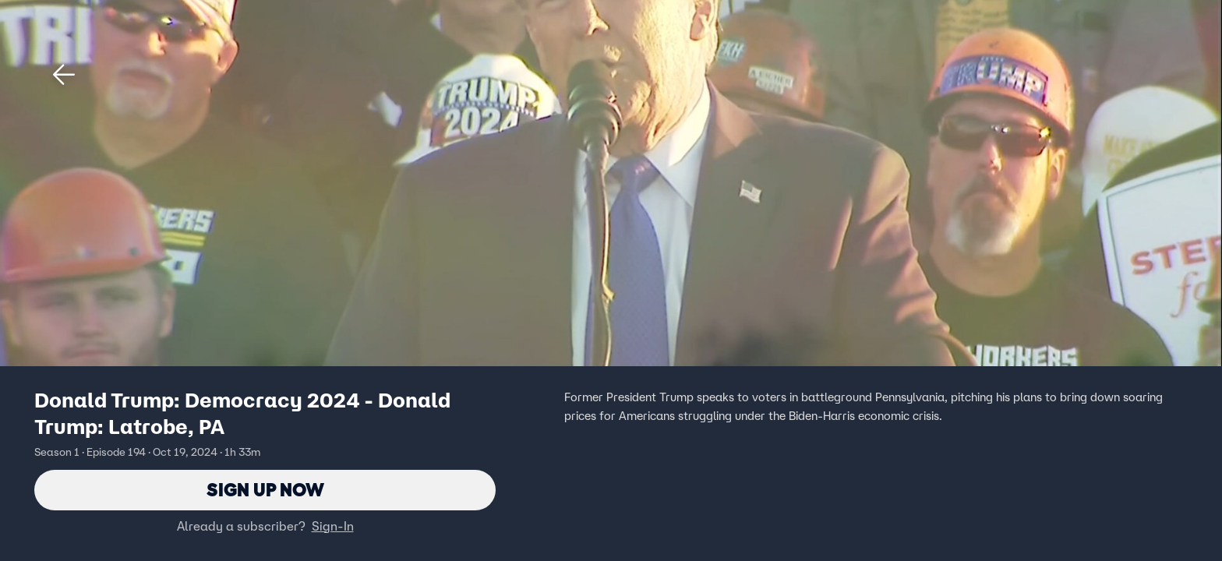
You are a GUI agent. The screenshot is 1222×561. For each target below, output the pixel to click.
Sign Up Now (265, 489)
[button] (63, 74)
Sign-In (333, 526)
